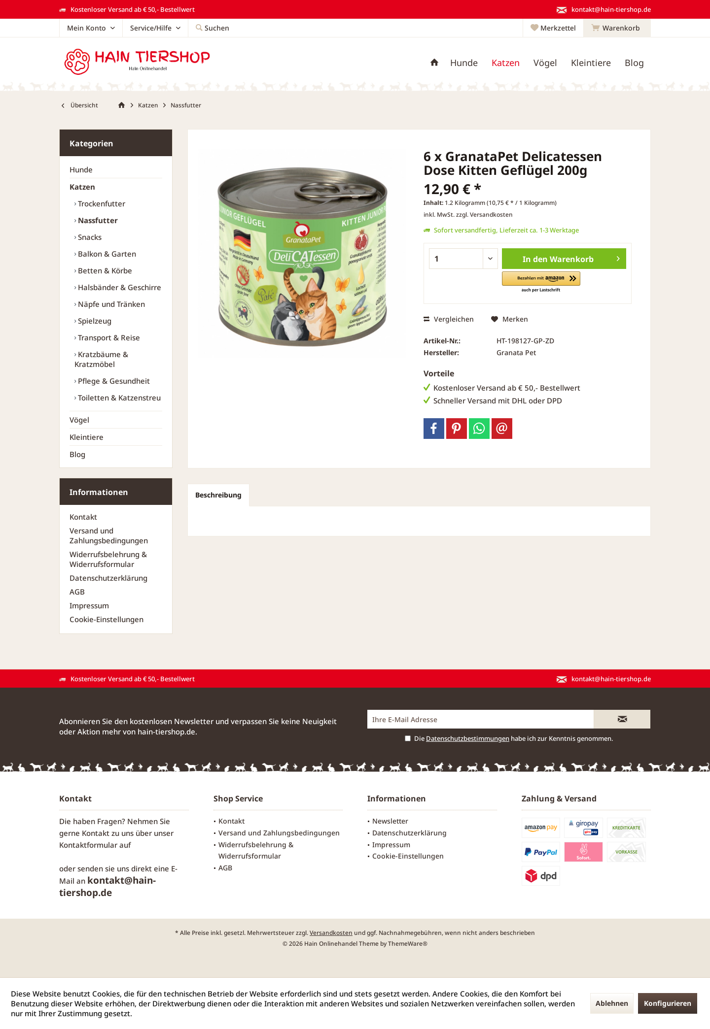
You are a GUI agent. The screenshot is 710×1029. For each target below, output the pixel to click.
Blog (77, 454)
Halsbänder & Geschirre (118, 287)
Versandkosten (331, 933)
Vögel (79, 420)
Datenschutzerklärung (108, 578)
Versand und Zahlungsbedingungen (109, 535)
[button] (541, 282)
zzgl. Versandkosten (484, 214)
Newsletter (390, 821)
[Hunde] (464, 63)
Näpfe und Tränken (110, 304)
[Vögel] (545, 63)
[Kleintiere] (591, 63)
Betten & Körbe (104, 270)
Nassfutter (97, 220)
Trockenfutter (100, 203)
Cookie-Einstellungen (106, 619)
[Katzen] (506, 63)
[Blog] (634, 63)
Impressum (89, 605)
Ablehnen (612, 1003)
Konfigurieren (667, 1003)
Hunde (81, 169)
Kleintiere (87, 437)
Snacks (89, 237)
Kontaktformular (88, 845)
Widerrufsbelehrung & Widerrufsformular (108, 559)
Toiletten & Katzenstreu (118, 397)
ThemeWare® (407, 943)
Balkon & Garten (106, 254)
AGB (77, 592)
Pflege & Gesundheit (113, 381)
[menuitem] (617, 28)
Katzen (82, 187)
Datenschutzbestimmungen (467, 738)
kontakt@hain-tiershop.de (107, 886)
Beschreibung (218, 494)
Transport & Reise (108, 337)
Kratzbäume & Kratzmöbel (101, 359)
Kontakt (83, 517)
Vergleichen (449, 319)
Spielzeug (93, 321)
